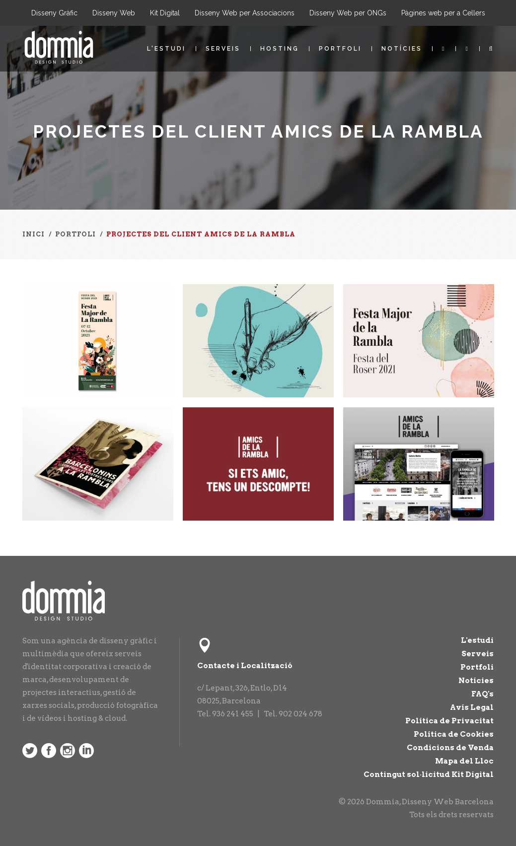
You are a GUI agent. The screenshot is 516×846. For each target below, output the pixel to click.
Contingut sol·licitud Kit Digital (429, 774)
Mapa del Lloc (464, 761)
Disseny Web (113, 13)
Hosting (279, 48)
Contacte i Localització (245, 665)
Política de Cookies (454, 734)
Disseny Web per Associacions (245, 13)
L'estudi (166, 48)
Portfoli (340, 48)
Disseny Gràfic (54, 13)
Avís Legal (472, 707)
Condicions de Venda (450, 747)
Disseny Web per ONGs (347, 13)
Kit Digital (165, 13)
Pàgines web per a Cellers (443, 13)
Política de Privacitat (449, 720)
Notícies (401, 48)
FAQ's (482, 694)
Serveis (223, 48)
